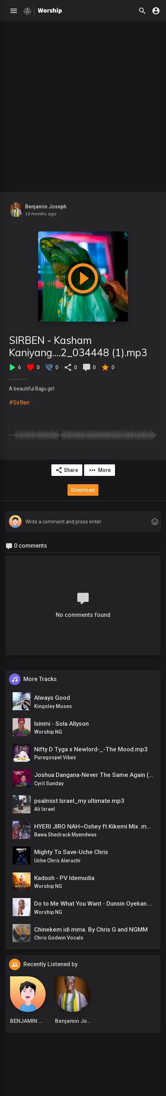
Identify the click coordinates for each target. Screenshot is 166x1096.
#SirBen (19, 402)
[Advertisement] (83, 105)
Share (66, 470)
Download (83, 490)
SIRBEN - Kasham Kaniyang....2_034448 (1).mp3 (78, 346)
